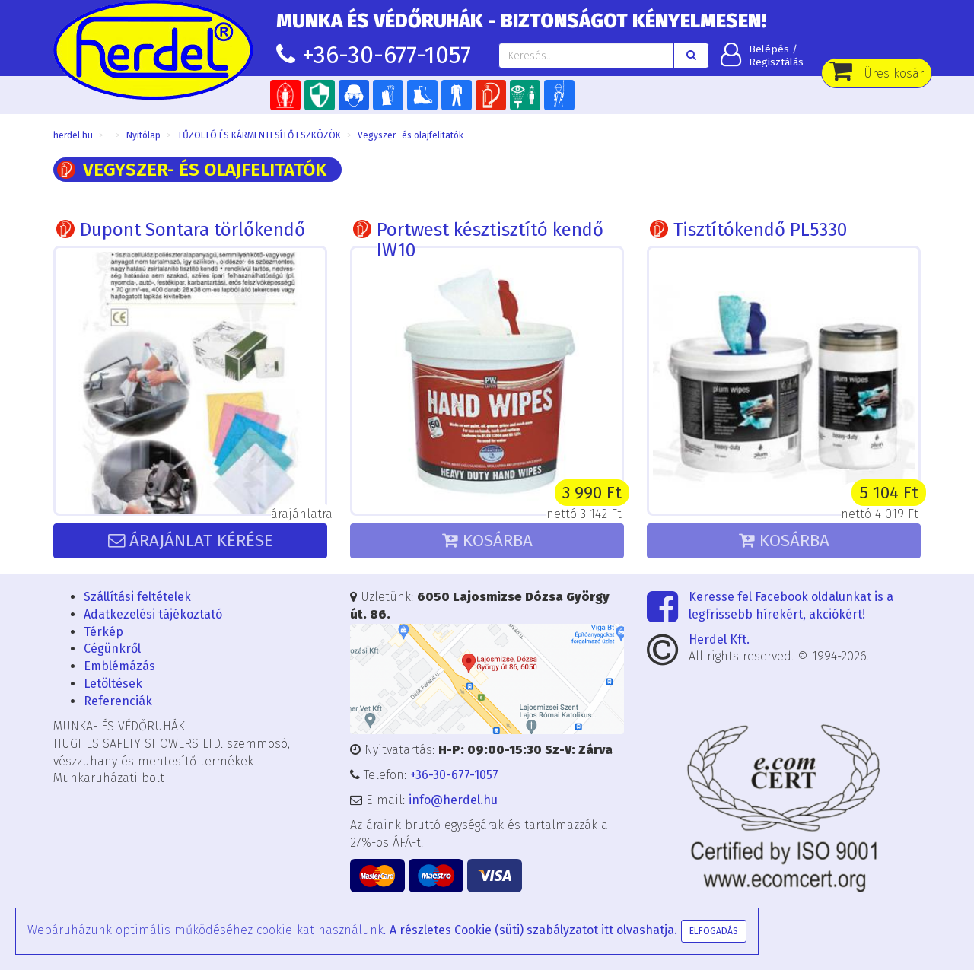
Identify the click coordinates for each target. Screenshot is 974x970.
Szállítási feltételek (137, 597)
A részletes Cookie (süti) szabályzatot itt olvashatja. (533, 930)
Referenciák (118, 701)
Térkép (103, 632)
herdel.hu (73, 135)
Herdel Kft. (719, 639)
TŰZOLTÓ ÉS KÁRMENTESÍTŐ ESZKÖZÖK (259, 135)
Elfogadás (713, 931)
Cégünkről (112, 648)
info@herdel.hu (453, 800)
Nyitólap (143, 135)
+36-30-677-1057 (386, 54)
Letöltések (113, 683)
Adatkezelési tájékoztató (153, 614)
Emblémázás (119, 666)
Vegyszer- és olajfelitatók (410, 135)
